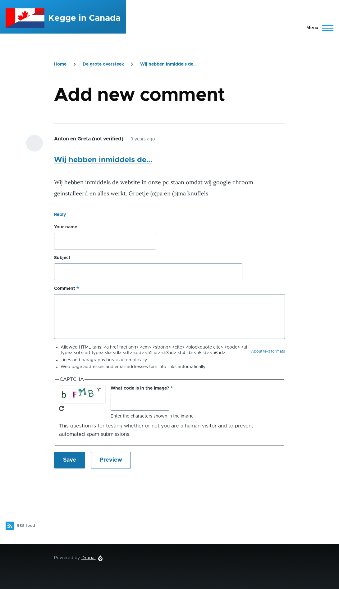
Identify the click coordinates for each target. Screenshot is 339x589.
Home (60, 64)
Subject (62, 258)
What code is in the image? (140, 388)
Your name (65, 227)
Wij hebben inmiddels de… (168, 64)
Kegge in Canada (84, 18)
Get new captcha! (61, 408)
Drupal (88, 558)
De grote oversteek (103, 64)
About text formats (268, 351)
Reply (60, 214)
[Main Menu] (318, 28)
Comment (64, 288)
